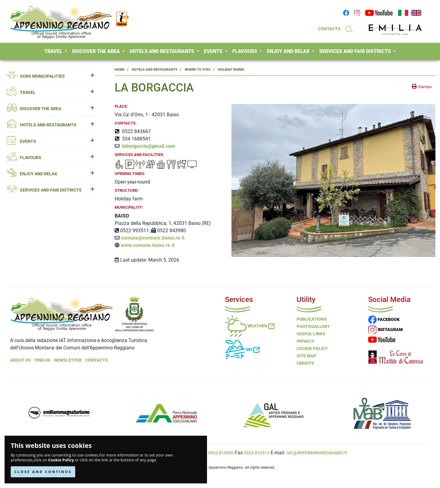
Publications (312, 319)
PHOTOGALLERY (313, 326)
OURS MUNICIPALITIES (50, 76)
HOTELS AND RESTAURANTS (162, 51)
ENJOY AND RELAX (289, 51)
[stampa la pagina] (421, 86)
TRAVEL (54, 51)
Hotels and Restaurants (154, 70)
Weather (250, 325)
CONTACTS (329, 28)
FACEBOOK (384, 319)
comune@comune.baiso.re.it (152, 238)
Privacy (305, 341)
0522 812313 (256, 452)
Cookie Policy (61, 460)
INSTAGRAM (385, 329)
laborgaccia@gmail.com (148, 146)
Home (119, 70)
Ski (242, 349)
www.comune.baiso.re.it (148, 245)
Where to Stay (198, 70)
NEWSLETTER (68, 360)
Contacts (96, 360)
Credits (305, 363)
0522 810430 (221, 452)
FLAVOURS (245, 51)
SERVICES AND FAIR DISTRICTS (355, 51)
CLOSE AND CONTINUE (43, 471)
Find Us (42, 360)
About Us (20, 360)
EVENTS (214, 51)
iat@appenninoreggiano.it (317, 452)
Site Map (306, 355)
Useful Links (311, 333)
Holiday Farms (231, 70)
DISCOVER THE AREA (96, 51)
